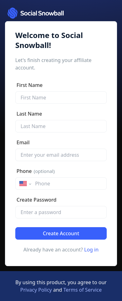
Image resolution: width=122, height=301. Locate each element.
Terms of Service (82, 289)
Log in (91, 249)
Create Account (61, 233)
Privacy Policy (36, 289)
